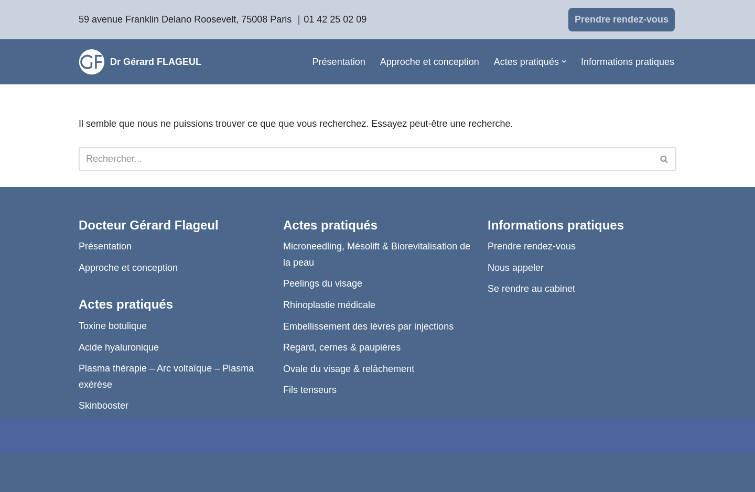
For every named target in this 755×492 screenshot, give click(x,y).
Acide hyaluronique (119, 347)
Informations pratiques (627, 62)
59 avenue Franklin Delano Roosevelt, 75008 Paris (185, 19)
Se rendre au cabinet (531, 288)
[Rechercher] (366, 159)
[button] (564, 61)
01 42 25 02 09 (335, 19)
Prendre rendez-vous (621, 19)
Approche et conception (429, 62)
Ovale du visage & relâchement (348, 369)
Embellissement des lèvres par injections (368, 326)
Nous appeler (516, 268)
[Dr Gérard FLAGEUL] (140, 62)
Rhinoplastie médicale (329, 305)
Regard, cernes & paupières (342, 347)
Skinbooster (103, 405)
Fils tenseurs (310, 390)
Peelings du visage (322, 283)
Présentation (338, 62)
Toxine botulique (113, 326)
